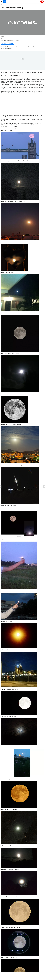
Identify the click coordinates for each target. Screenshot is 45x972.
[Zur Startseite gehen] (4, 1)
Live (42, 1)
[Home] (1, 4)
